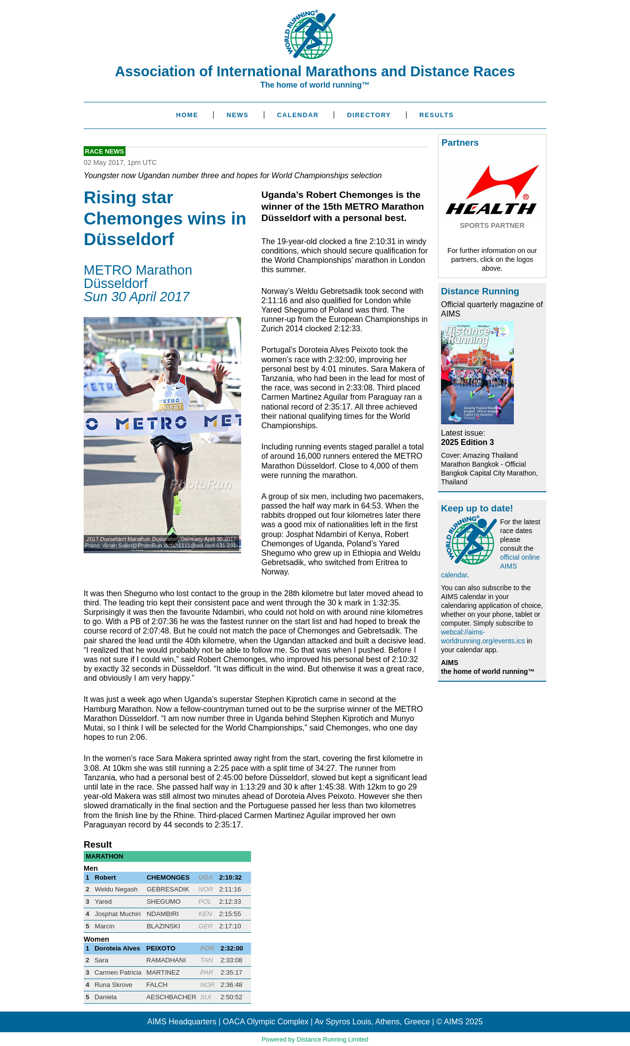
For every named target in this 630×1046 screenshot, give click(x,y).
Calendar (298, 115)
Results (436, 115)
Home (187, 115)
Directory (369, 115)
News (237, 115)
